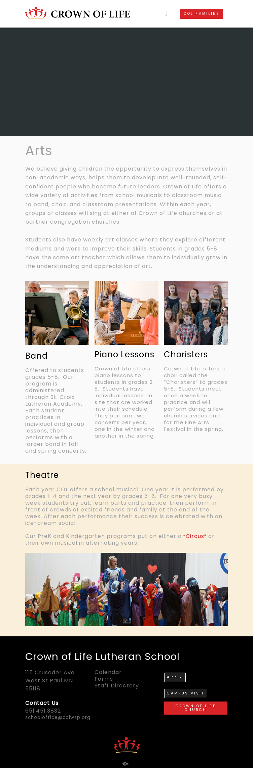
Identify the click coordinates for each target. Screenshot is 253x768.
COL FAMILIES (202, 13)
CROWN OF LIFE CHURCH (196, 708)
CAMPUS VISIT (185, 693)
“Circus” (195, 536)
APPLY (175, 677)
